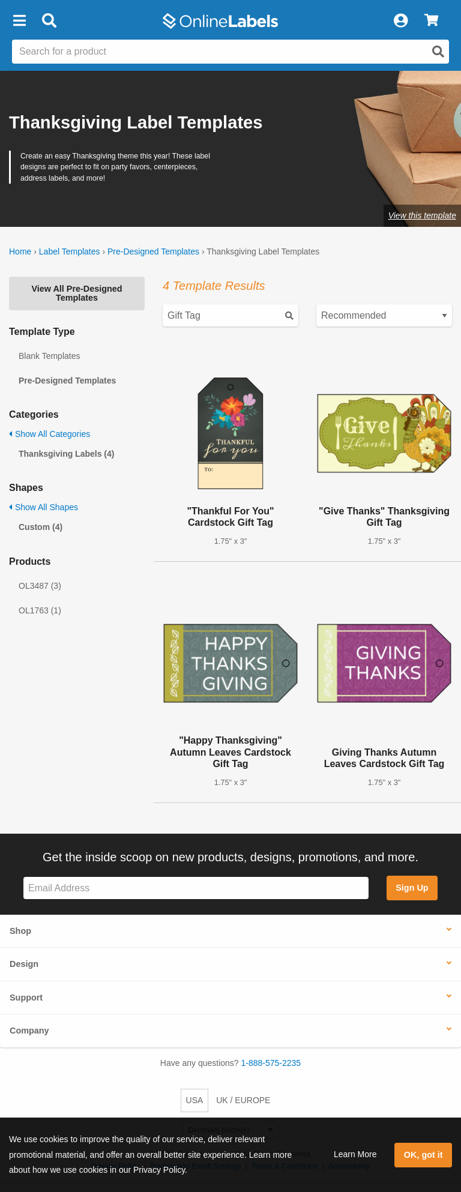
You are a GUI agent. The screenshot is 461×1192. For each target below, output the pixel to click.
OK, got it (423, 1155)
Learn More (355, 1154)
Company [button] (29, 1030)
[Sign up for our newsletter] (196, 888)
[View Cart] (431, 21)
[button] (19, 21)
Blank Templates (49, 356)
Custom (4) (40, 527)
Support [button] (26, 997)
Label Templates (69, 251)
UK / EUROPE (243, 1100)
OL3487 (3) (40, 586)
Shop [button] (20, 931)
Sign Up (412, 887)
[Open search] (438, 51)
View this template (422, 215)
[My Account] (400, 21)
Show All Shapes (43, 507)
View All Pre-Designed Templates (76, 293)
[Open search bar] (49, 21)
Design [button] (24, 964)
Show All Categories (49, 434)
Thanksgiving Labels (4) (66, 454)
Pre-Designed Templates (153, 251)
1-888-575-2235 (271, 1063)
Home (20, 251)
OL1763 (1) (40, 610)
